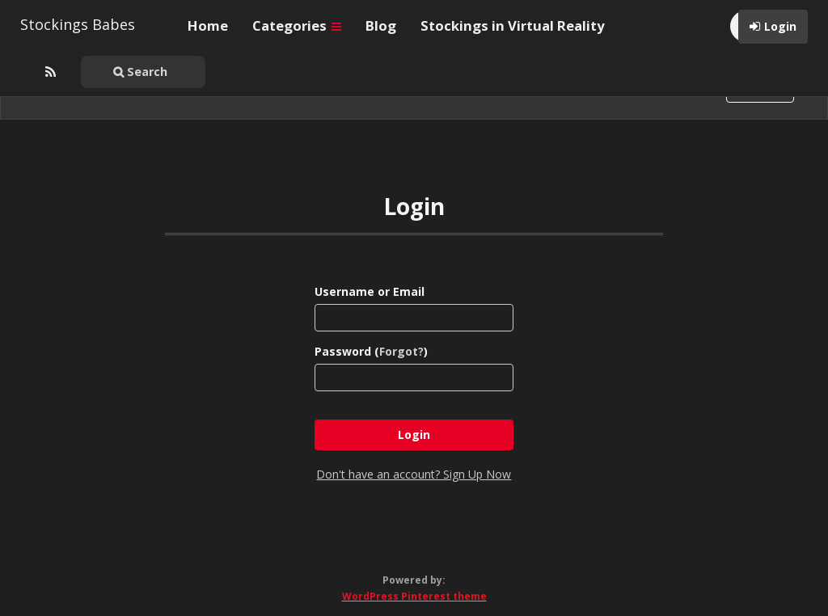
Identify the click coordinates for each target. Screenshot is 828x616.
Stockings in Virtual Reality (512, 25)
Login (780, 26)
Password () (371, 351)
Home (208, 25)
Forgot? (401, 351)
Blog (380, 25)
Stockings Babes (77, 24)
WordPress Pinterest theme (414, 596)
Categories (296, 25)
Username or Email (370, 291)
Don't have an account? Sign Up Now (413, 474)
